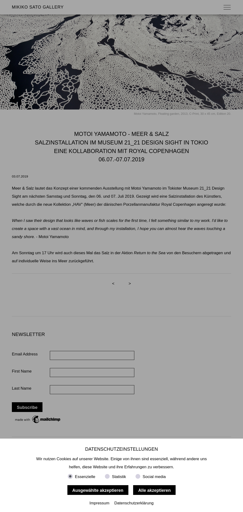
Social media (154, 476)
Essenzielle (85, 476)
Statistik (119, 476)
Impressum (99, 503)
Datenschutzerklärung (134, 503)
